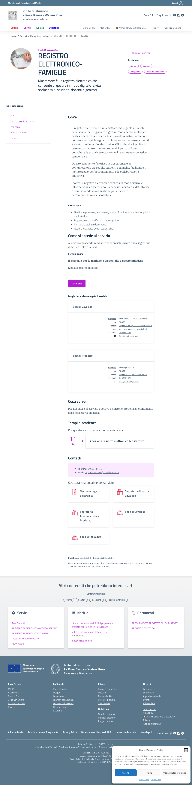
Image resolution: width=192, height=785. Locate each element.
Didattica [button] (54, 28)
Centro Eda (13, 696)
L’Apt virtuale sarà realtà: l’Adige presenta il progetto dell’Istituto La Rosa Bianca (93, 625)
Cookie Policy (144, 779)
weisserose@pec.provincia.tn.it (133, 329)
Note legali (146, 732)
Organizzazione (60, 707)
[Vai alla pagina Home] (13, 36)
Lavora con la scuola (126, 732)
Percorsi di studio (106, 700)
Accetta (125, 772)
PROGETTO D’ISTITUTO (143, 628)
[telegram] (182, 15)
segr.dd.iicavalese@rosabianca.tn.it (102, 472)
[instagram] (178, 15)
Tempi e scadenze (18, 132)
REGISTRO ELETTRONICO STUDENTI (30, 633)
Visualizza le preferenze (174, 772)
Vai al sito (77, 283)
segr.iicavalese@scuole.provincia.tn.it (135, 325)
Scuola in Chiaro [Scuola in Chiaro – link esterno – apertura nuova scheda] (16, 700)
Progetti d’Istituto (107, 717)
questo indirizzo (132, 260)
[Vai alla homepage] (13, 15)
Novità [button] (40, 28)
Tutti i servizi (104, 703)
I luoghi (56, 692)
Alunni (133, 65)
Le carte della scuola (63, 703)
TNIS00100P (106, 755)
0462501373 (125, 377)
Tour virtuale (18, 643)
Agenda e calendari (152, 696)
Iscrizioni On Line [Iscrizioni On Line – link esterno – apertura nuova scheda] (16, 703)
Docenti (102, 692)
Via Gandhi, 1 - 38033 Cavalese (100, 744)
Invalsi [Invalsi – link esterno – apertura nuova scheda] (11, 707)
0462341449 (125, 332)
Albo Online (105, 28)
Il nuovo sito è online (82, 640)
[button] (186, 750)
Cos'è (12, 116)
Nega (149, 772)
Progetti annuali (106, 721)
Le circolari (148, 692)
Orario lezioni (88, 28)
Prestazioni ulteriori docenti (25, 638)
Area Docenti (18, 623)
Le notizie (148, 689)
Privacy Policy (156, 779)
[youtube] (174, 15)
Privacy (155, 28)
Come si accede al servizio (22, 121)
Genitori (146, 65)
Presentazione (60, 689)
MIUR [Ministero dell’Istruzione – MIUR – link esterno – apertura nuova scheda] (11, 689)
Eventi (146, 700)
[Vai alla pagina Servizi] (23, 36)
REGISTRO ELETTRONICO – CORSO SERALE (34, 628)
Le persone (58, 696)
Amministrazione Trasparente (43, 732)
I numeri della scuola (63, 700)
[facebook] (171, 15)
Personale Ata (105, 696)
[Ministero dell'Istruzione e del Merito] (24, 3)
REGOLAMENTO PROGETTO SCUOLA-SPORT (154, 623)
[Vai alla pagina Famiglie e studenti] (40, 36)
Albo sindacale (15, 732)
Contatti (14, 138)
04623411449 (95, 469)
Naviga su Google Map (128, 335)
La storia (57, 710)
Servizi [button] (27, 28)
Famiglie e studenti (107, 689)
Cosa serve (15, 127)
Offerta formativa (107, 714)
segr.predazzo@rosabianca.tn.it (133, 374)
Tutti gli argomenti (172, 28)
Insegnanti (135, 71)
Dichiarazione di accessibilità (96, 732)
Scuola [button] (14, 28)
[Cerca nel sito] (148, 15)
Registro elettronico (155, 71)
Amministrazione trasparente (131, 28)
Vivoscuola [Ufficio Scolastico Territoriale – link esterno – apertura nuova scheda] (13, 692)
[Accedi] (177, 3)
